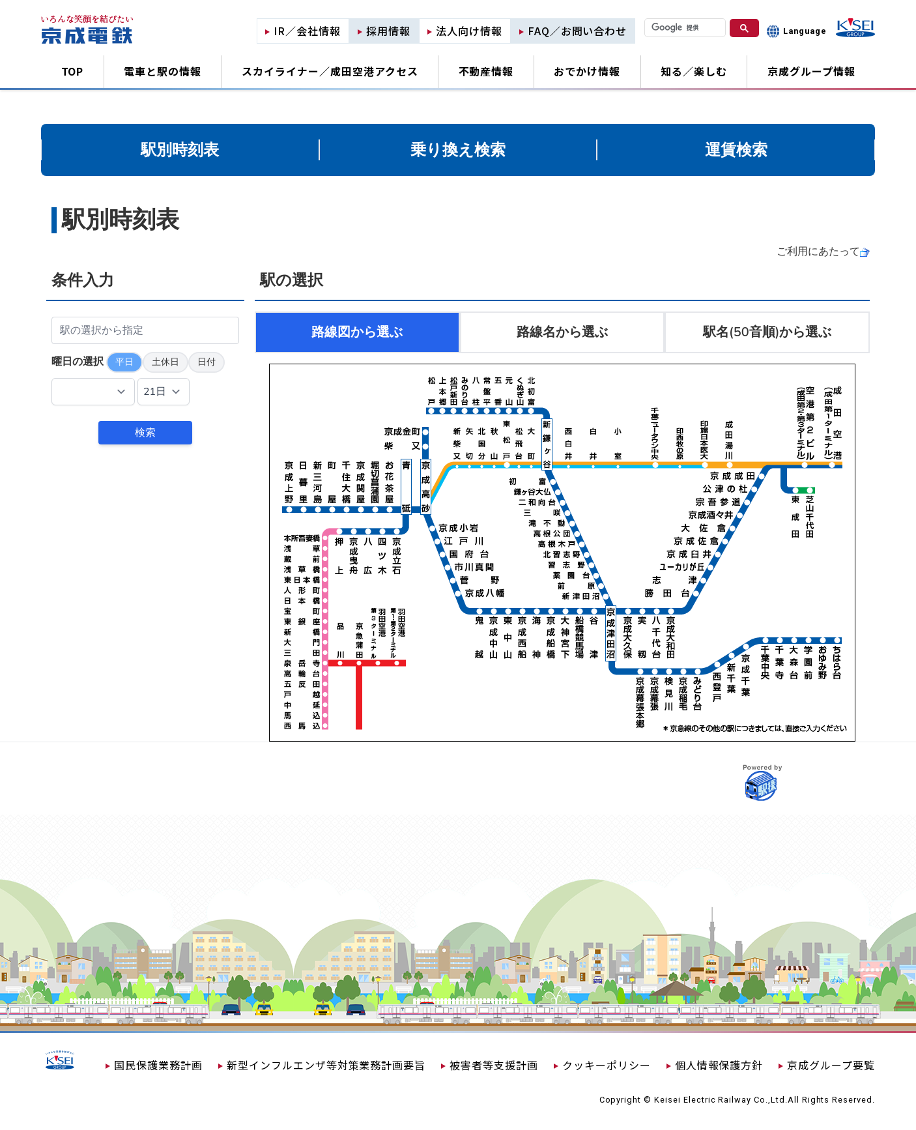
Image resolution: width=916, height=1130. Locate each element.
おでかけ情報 (587, 71)
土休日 (165, 362)
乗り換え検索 (458, 149)
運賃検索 (736, 149)
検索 (145, 433)
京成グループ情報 (811, 71)
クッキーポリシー (606, 1065)
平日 (124, 362)
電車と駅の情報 (162, 71)
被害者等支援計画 (494, 1065)
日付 (206, 362)
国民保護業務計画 (158, 1065)
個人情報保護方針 (719, 1065)
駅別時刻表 (180, 149)
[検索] (685, 27)
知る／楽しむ (694, 71)
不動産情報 (486, 71)
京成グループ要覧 (831, 1065)
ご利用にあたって (818, 251)
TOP (72, 71)
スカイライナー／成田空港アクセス (330, 71)
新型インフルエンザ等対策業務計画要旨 (326, 1065)
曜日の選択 (77, 362)
